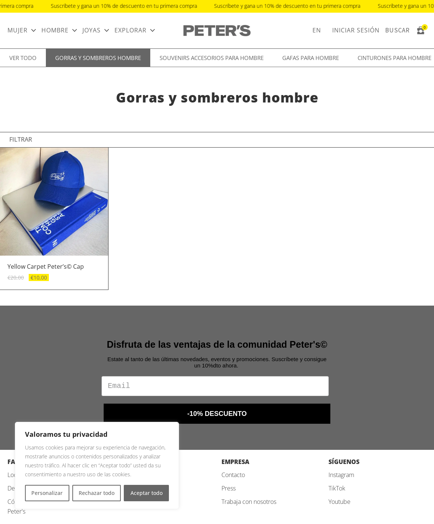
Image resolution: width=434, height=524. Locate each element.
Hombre (55, 30)
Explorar (130, 30)
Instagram (341, 475)
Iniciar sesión (356, 30)
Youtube (339, 502)
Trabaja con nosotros (248, 502)
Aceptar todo (146, 492)
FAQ (13, 462)
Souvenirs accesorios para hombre (212, 57)
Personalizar (47, 492)
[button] (99, 201)
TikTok (336, 488)
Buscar (397, 30)
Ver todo (23, 57)
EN (316, 30)
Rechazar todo (96, 492)
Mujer (17, 30)
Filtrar (20, 139)
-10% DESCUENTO (217, 413)
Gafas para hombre (310, 57)
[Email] (215, 386)
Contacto (233, 475)
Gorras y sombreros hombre (98, 57)
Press (228, 488)
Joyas (91, 30)
